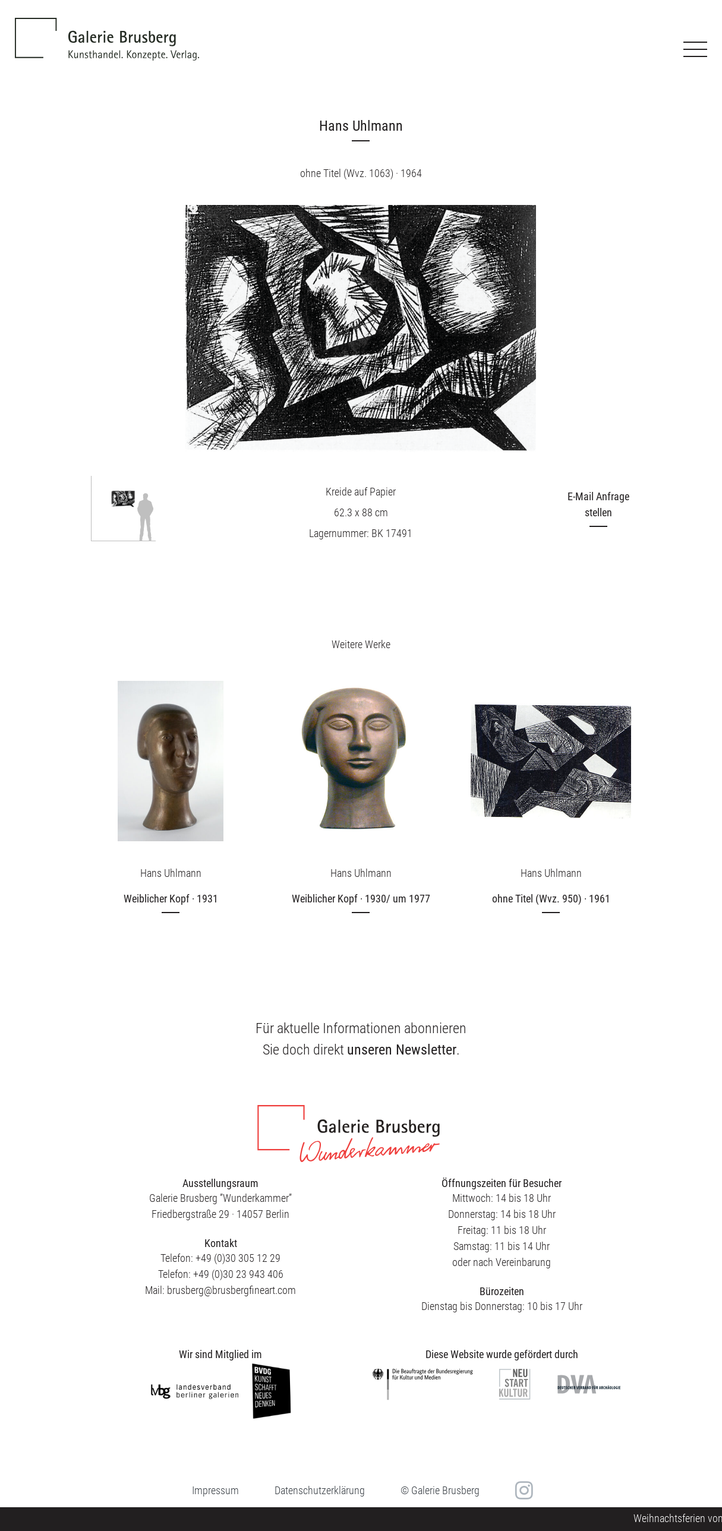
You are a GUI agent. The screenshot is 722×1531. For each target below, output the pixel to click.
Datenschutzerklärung (320, 1490)
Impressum (215, 1490)
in (522, 1490)
